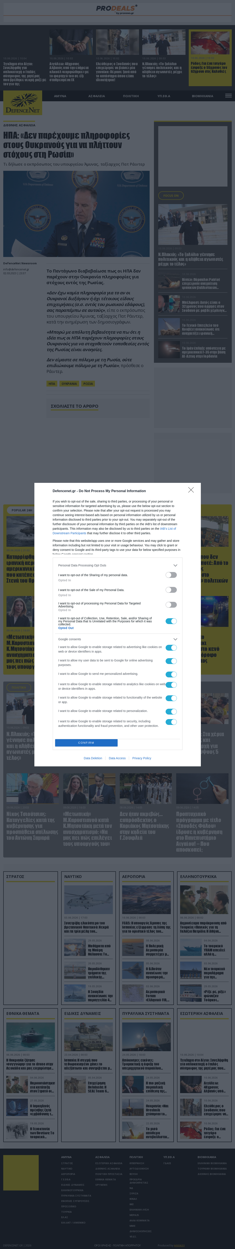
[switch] (171, 575)
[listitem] (117, 565)
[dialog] (117, 624)
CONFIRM (86, 742)
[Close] (192, 491)
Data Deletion (93, 758)
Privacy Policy (141, 758)
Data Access (117, 758)
